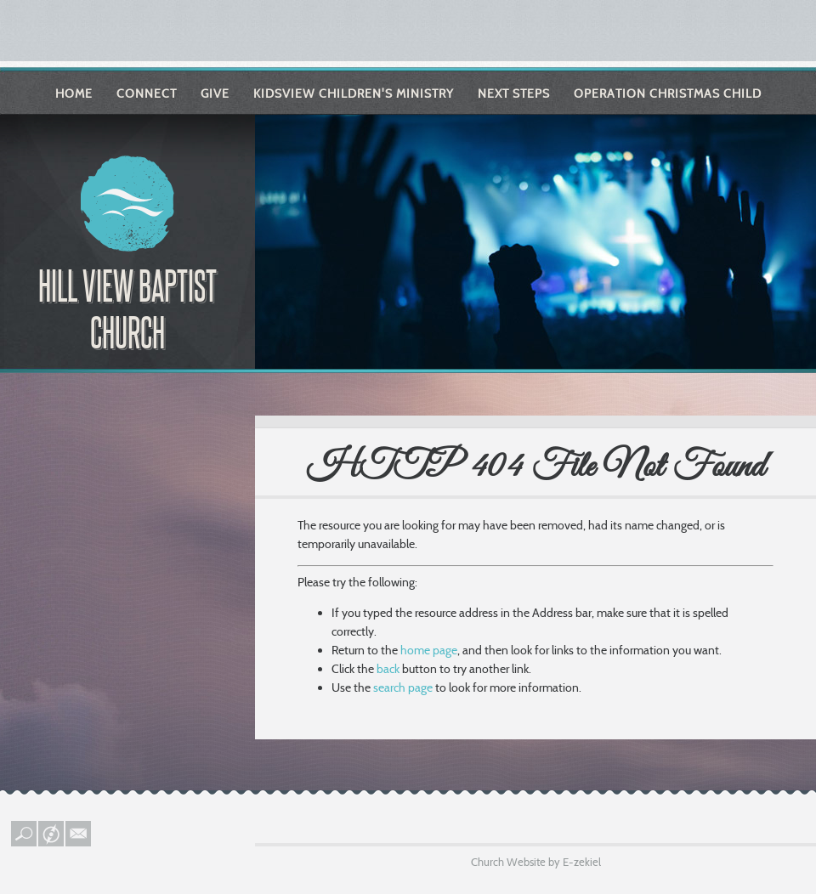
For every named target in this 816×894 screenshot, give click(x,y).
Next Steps (514, 93)
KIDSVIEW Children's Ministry (353, 93)
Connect (146, 93)
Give (215, 93)
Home (74, 93)
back (388, 668)
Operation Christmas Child (668, 93)
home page (428, 650)
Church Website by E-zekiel (536, 862)
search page (403, 687)
